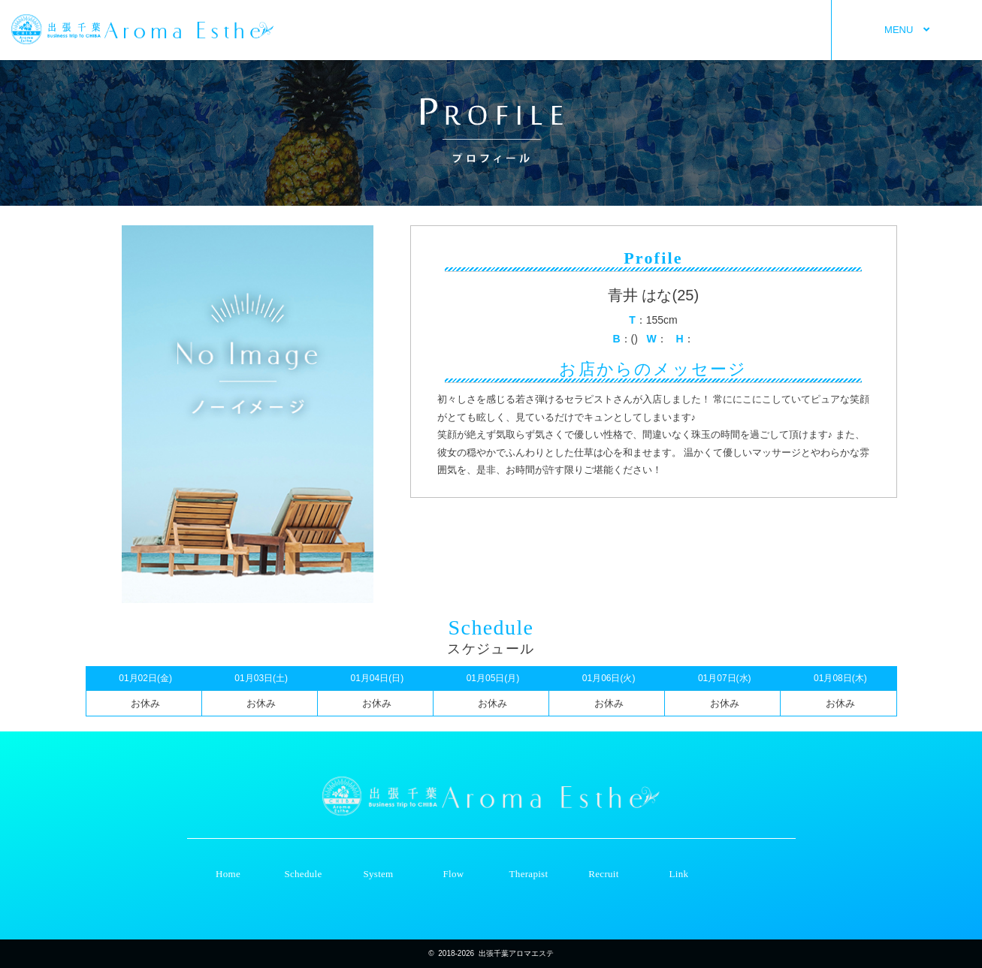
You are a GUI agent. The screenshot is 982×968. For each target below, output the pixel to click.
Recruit (603, 873)
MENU (906, 29)
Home (228, 873)
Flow (453, 873)
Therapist (528, 873)
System (378, 873)
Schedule (303, 873)
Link (679, 873)
